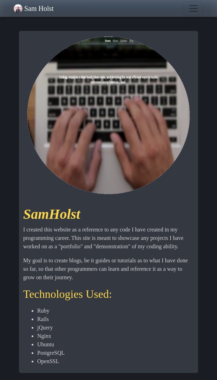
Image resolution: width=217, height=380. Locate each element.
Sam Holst (39, 8)
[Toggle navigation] (193, 8)
